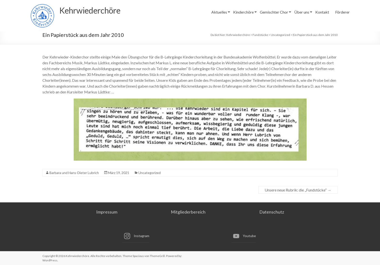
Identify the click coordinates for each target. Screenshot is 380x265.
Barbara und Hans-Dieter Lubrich (74, 173)
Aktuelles (219, 12)
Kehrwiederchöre (93, 10)
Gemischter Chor (274, 12)
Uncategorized (149, 173)
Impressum (105, 212)
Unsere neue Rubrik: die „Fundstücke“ (298, 190)
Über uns (301, 12)
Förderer (342, 12)
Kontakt (322, 12)
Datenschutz (273, 212)
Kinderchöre (243, 12)
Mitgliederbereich (188, 212)
